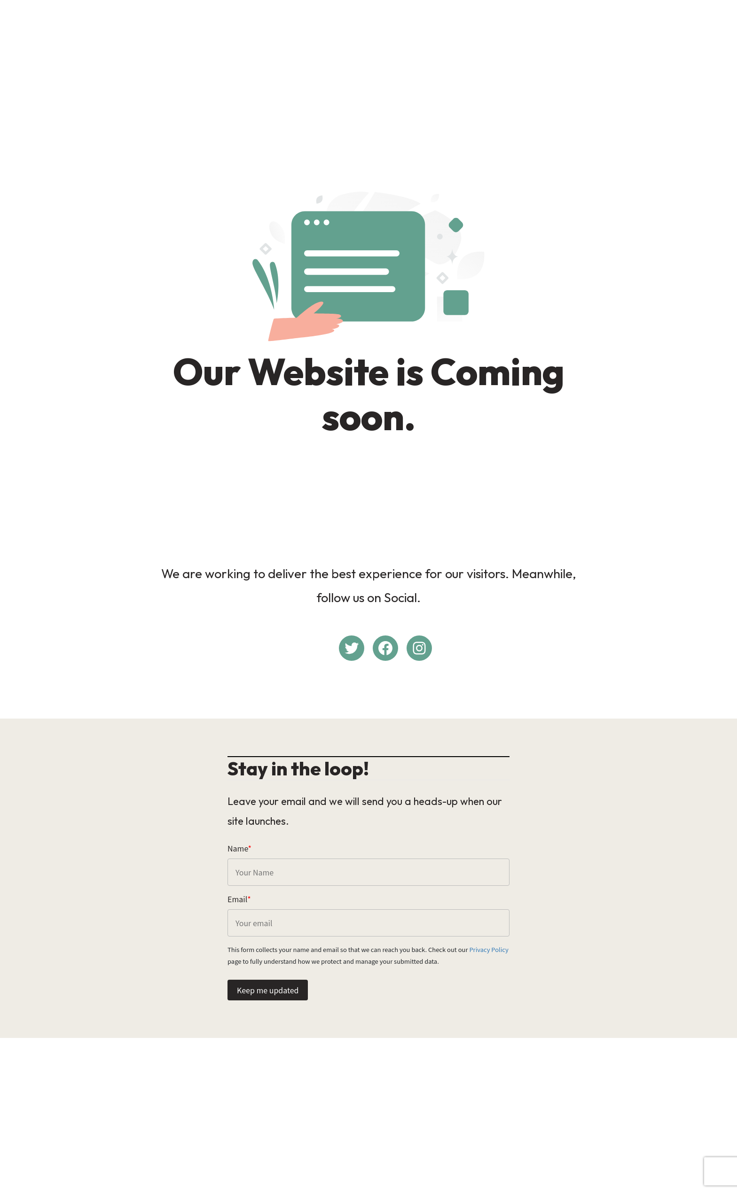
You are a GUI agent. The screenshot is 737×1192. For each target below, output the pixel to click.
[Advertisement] (368, 73)
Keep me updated (267, 990)
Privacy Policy (488, 949)
